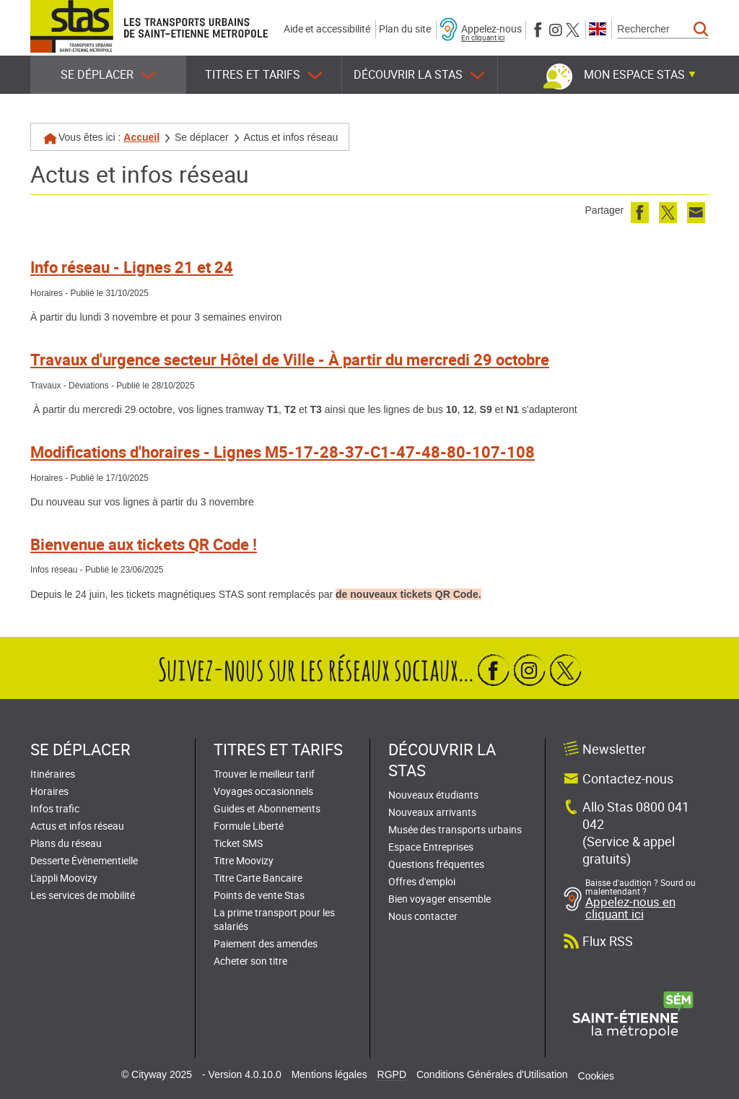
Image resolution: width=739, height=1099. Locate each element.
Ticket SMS (238, 843)
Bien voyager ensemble (439, 898)
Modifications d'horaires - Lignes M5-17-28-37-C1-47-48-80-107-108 (282, 451)
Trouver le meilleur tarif (264, 774)
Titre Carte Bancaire (258, 878)
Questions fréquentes (436, 864)
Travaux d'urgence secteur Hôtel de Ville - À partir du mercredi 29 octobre (289, 359)
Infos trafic (54, 808)
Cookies (596, 1076)
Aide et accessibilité (327, 28)
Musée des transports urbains (455, 829)
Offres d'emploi (421, 881)
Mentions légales (329, 1074)
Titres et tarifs (264, 74)
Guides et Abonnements (267, 808)
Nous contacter (423, 916)
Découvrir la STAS (419, 74)
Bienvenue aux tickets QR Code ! (143, 544)
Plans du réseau (66, 843)
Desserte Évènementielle (84, 860)
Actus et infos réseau (77, 826)
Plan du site (405, 28)
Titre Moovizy (244, 860)
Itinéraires (52, 774)
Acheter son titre (250, 961)
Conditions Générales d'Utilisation (492, 1074)
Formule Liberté (249, 826)
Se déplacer (108, 74)
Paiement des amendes (266, 943)
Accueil (141, 137)
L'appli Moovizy (63, 878)
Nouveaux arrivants (432, 812)
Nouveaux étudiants (433, 795)
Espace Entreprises (430, 846)
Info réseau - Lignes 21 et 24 (131, 266)
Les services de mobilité (82, 895)
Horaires (49, 791)
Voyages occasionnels (263, 791)
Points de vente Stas (259, 895)
